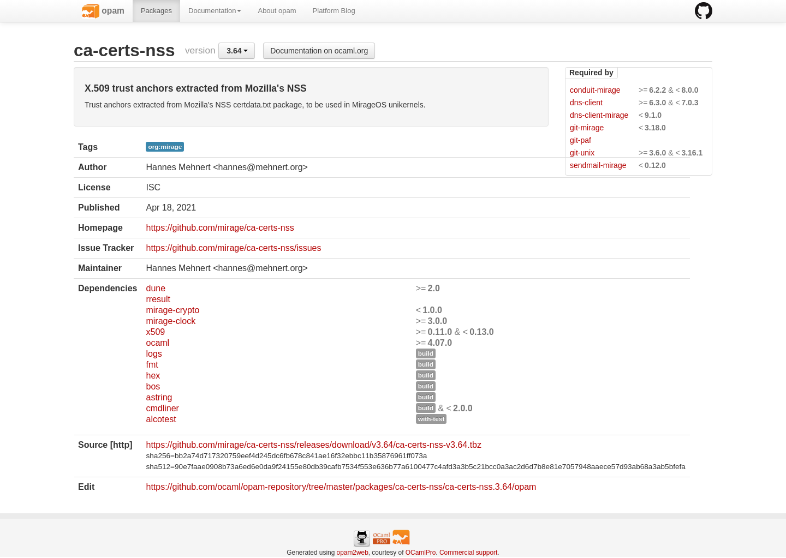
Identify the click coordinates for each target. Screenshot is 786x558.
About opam (277, 11)
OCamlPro (421, 552)
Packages (156, 11)
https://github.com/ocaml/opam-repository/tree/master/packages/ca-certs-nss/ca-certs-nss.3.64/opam (341, 486)
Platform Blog (334, 11)
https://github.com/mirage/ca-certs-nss (220, 227)
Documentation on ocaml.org (319, 50)
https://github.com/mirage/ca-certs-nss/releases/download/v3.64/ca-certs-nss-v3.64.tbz (313, 444)
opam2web (352, 552)
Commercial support (468, 552)
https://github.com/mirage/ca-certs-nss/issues (233, 248)
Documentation (214, 11)
